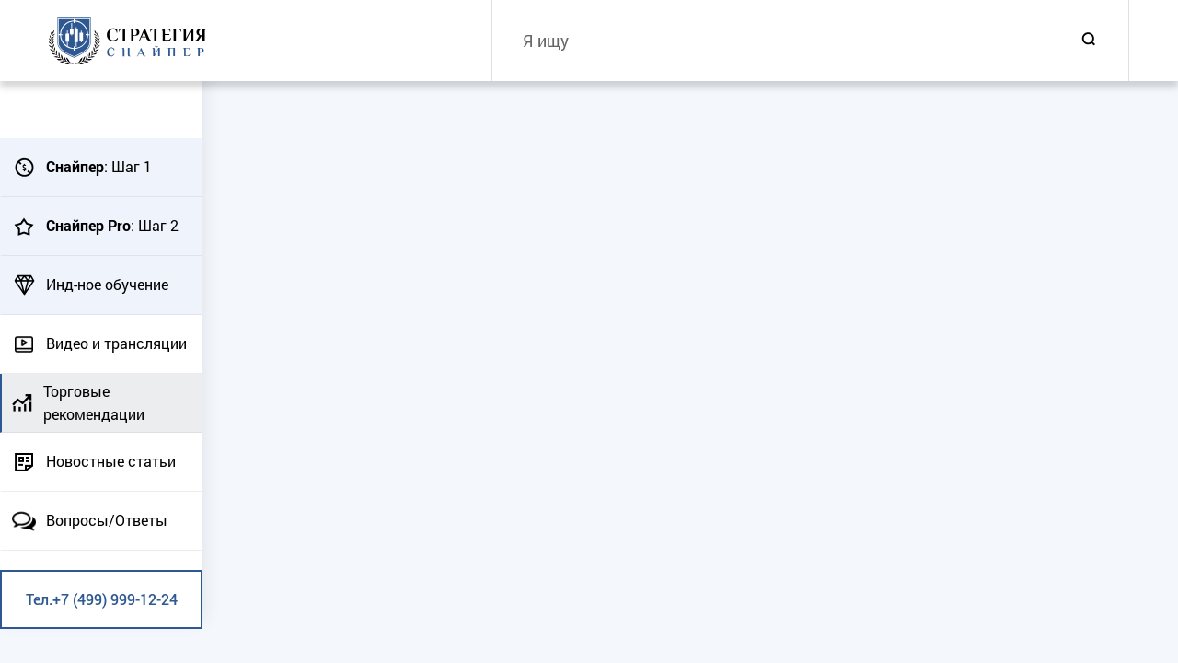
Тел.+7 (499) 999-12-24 (102, 599)
